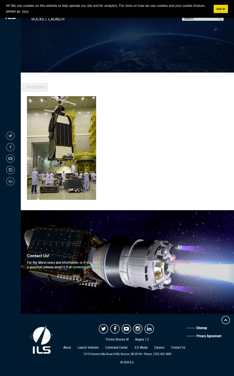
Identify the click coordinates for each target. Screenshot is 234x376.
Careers (159, 347)
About (67, 347)
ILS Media (141, 347)
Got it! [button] (220, 9)
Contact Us (178, 347)
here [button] (25, 11)
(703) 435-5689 (162, 354)
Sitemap (201, 328)
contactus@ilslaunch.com (90, 267)
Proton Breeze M (117, 339)
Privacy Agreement (208, 336)
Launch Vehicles (88, 347)
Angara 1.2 (142, 339)
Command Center (116, 347)
